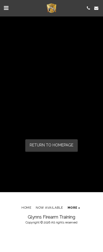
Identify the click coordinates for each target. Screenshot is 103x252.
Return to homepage (51, 145)
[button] (6, 8)
